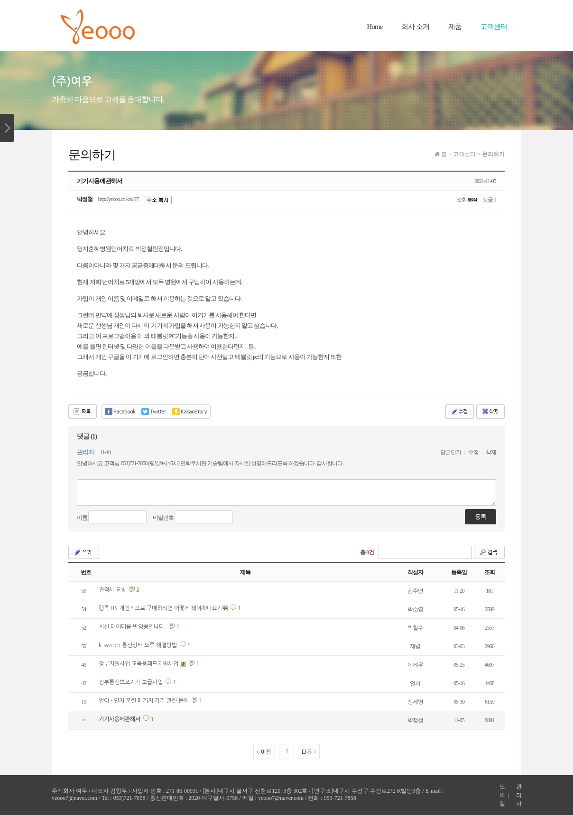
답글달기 (450, 452)
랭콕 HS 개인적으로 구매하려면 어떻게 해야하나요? (159, 608)
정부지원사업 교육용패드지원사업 (138, 664)
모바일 (502, 795)
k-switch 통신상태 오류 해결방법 (138, 645)
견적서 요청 (112, 590)
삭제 (491, 452)
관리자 (518, 795)
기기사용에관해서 (119, 719)
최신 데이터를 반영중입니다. (132, 627)
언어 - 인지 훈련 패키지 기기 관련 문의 (144, 701)
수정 (473, 452)
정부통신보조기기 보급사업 (131, 682)
